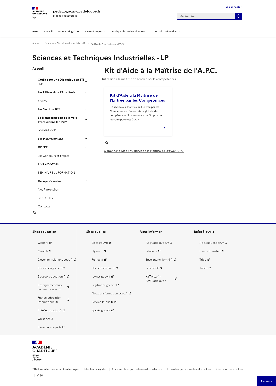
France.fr (97, 259)
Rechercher (238, 16)
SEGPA (42, 101)
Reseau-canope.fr (49, 327)
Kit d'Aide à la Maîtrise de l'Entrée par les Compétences (137, 97)
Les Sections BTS (49, 109)
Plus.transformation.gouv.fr (109, 293)
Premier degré (66, 31)
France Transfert (210, 251)
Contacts (44, 206)
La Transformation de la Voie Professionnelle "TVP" (57, 120)
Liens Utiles (45, 198)
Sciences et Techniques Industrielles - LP (65, 43)
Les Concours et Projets (53, 156)
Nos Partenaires (48, 189)
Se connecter (233, 7)
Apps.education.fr (211, 243)
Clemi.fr (43, 243)
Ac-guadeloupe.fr (157, 243)
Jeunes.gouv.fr (101, 276)
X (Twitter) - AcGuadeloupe (156, 278)
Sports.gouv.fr (101, 310)
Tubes (203, 268)
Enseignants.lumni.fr (159, 259)
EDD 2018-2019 (48, 164)
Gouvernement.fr (103, 268)
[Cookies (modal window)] (266, 381)
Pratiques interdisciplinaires (128, 31)
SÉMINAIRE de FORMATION (56, 172)
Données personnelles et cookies (189, 369)
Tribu (202, 259)
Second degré (93, 31)
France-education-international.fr (50, 299)
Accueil (48, 31)
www (35, 31)
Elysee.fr (97, 251)
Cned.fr (43, 251)
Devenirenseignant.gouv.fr (55, 259)
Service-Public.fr (102, 302)
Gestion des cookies (229, 369)
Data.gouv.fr (100, 243)
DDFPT (43, 147)
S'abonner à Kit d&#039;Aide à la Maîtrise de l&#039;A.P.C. (144, 151)
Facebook (152, 268)
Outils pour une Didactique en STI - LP (61, 81)
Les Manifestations (50, 139)
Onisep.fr (44, 319)
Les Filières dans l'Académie (56, 92)
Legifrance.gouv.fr (103, 285)
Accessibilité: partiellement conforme (137, 369)
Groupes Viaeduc (50, 181)
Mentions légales (95, 369)
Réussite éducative (166, 31)
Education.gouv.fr (50, 268)
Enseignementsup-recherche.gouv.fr (50, 287)
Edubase (151, 251)
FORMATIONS (47, 130)
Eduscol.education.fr (52, 276)
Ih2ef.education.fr (50, 310)
